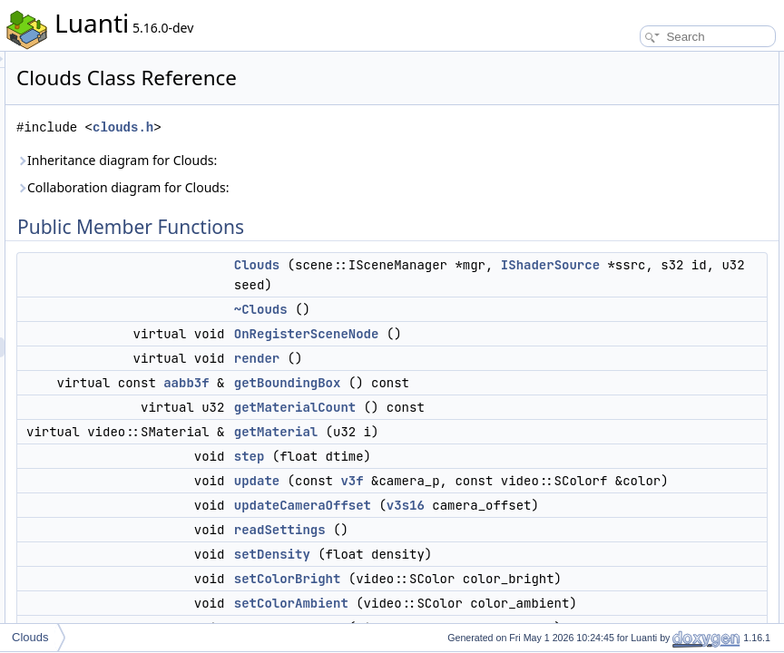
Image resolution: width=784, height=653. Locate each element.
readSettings (626, 281)
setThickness (628, 420)
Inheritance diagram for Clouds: (343, 160)
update (483, 600)
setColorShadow (636, 361)
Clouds (483, 265)
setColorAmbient (636, 341)
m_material (623, 620)
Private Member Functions (645, 480)
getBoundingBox (514, 462)
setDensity (621, 301)
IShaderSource (555, 305)
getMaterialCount (522, 507)
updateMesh (626, 520)
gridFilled (618, 560)
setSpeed (619, 401)
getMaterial (502, 551)
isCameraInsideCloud (648, 440)
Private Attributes (623, 600)
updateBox (622, 500)
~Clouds (487, 369)
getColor (616, 460)
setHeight (619, 381)
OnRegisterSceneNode (533, 393)
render (483, 438)
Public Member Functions (643, 61)
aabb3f (413, 462)
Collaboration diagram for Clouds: (349, 187)
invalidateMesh (632, 540)
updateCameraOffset (646, 261)
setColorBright (630, 321)
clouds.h (349, 127)
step (476, 576)
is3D (607, 580)
